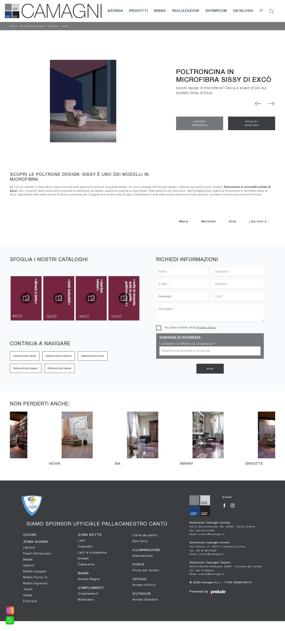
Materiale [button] (208, 221)
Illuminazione (143, 555)
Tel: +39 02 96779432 (203, 550)
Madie (28, 559)
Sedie (27, 595)
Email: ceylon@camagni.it (207, 574)
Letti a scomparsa (92, 552)
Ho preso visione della (190, 327)
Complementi (88, 593)
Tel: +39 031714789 (201, 530)
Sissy (65, 26)
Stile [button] (232, 221)
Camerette (86, 564)
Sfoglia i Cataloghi (251, 123)
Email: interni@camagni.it (206, 554)
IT (261, 10)
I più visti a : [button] (259, 221)
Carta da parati (145, 535)
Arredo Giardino (145, 599)
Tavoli (27, 589)
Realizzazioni (185, 10)
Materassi (86, 599)
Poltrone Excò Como (92, 356)
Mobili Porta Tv (35, 577)
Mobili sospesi (35, 571)
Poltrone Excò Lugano (25, 368)
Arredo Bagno (89, 579)
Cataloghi (243, 10)
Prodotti (138, 10)
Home (13, 26)
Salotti (28, 565)
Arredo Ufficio (144, 585)
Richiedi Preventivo (200, 123)
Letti (81, 540)
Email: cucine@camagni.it (207, 534)
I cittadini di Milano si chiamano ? (187, 344)
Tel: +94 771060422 (201, 570)
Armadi (83, 558)
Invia (210, 368)
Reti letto (140, 541)
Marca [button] (183, 221)
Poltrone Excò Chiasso (59, 356)
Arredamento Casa (32, 26)
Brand (160, 10)
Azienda (115, 10)
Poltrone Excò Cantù (24, 356)
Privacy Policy (206, 327)
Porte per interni (146, 570)
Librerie (29, 547)
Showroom (216, 10)
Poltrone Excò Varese (59, 368)
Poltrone (53, 26)
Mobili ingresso (35, 583)
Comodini (85, 546)
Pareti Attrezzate (37, 553)
